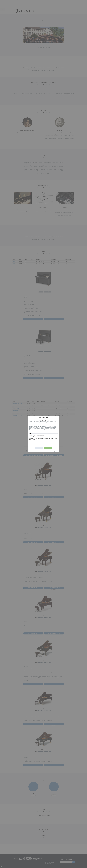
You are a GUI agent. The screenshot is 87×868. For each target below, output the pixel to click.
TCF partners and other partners (39, 421)
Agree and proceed (47, 447)
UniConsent (57, 451)
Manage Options (50, 427)
